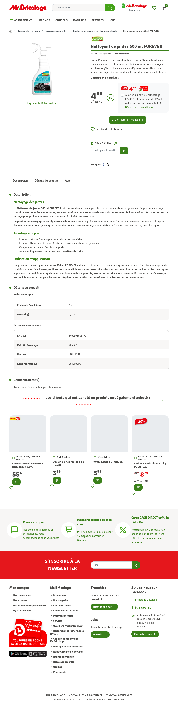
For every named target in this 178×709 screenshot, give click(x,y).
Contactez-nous (62, 605)
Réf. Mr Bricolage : (99, 53)
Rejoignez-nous (102, 606)
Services (57, 620)
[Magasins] (68, 529)
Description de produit (105, 77)
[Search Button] (110, 7)
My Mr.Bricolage (22, 610)
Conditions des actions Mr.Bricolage (64, 640)
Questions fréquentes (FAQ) (68, 626)
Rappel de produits (63, 656)
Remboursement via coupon (68, 651)
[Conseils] (14, 529)
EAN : (117, 53)
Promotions (59, 595)
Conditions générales (119, 695)
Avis (67, 181)
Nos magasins (60, 600)
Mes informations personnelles (29, 605)
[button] (164, 7)
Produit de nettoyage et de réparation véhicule (95, 31)
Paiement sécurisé (63, 615)
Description (20, 181)
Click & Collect (104, 143)
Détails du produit (46, 181)
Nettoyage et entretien (56, 31)
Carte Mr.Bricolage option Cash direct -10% (27, 465)
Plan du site (59, 672)
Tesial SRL (119, 699)
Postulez (98, 634)
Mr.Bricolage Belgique (144, 599)
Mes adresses (20, 600)
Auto (37, 31)
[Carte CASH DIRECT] (123, 529)
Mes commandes (22, 595)
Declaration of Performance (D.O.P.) (67, 632)
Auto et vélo (23, 31)
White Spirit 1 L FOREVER (108, 462)
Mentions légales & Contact (85, 695)
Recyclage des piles (63, 662)
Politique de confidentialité (68, 646)
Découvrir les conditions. (139, 107)
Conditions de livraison (65, 610)
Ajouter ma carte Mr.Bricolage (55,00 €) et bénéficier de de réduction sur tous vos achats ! (144, 99)
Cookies (57, 667)
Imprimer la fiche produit (41, 103)
